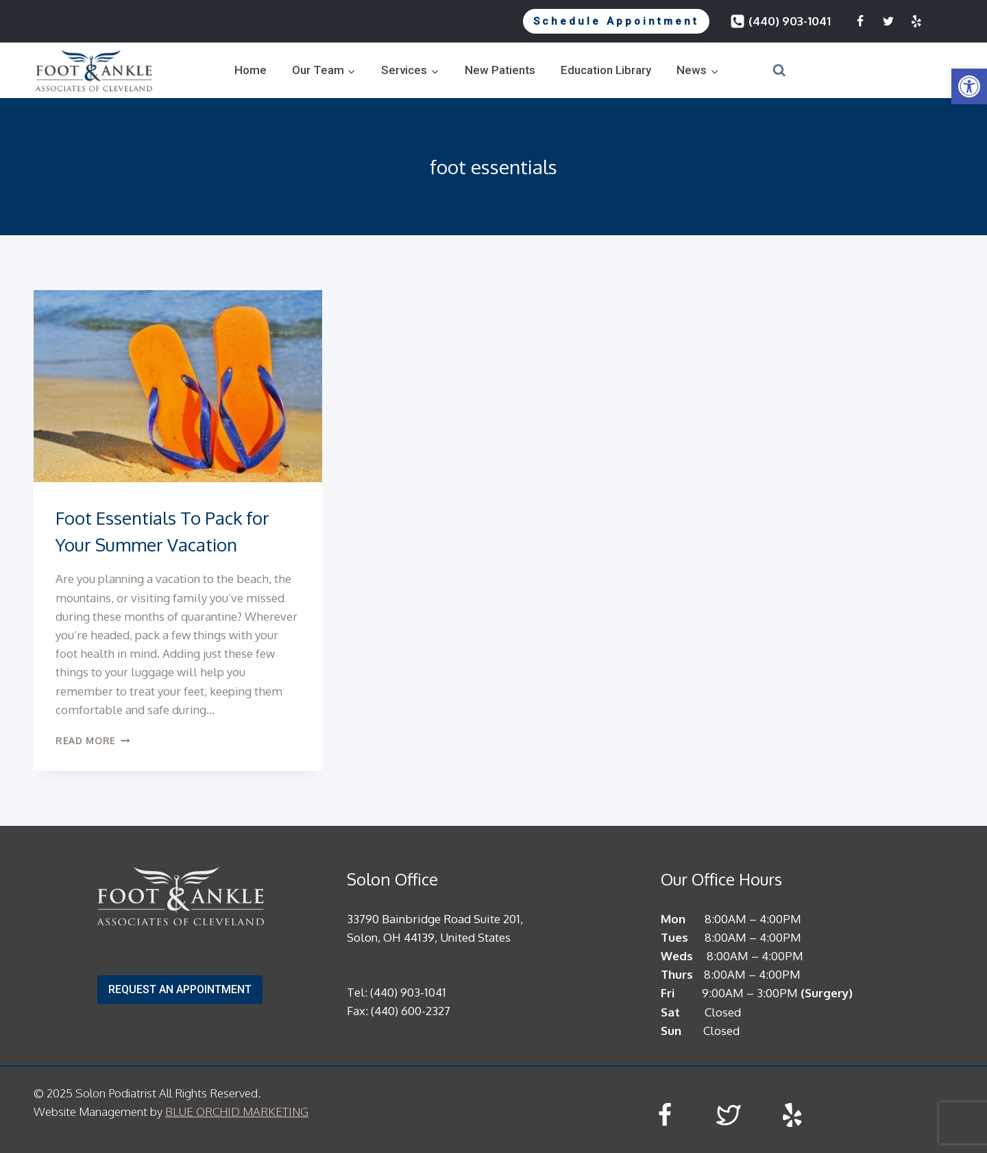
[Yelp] (916, 21)
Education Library (606, 70)
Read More (93, 740)
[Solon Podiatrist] (94, 70)
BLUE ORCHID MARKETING (236, 1111)
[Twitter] (888, 21)
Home (250, 70)
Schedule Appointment (616, 21)
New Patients (500, 70)
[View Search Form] (762, 71)
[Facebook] (860, 21)
